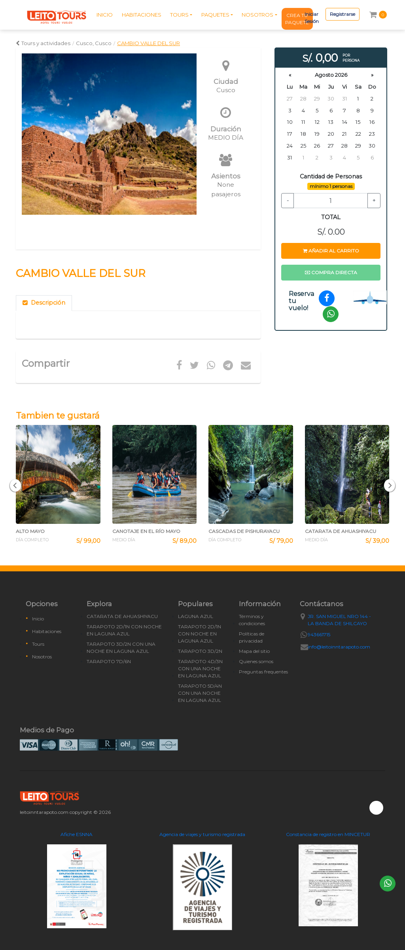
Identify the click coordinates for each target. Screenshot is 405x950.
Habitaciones (46, 631)
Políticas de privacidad (251, 637)
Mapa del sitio (254, 651)
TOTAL (331, 217)
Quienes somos (256, 661)
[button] (15, 485)
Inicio (38, 619)
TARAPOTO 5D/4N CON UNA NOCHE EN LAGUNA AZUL (200, 693)
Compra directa (331, 272)
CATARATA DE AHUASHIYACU (122, 616)
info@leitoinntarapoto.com (339, 647)
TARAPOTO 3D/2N (200, 651)
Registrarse (342, 14)
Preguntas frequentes (263, 672)
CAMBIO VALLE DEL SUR (148, 43)
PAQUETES (215, 14)
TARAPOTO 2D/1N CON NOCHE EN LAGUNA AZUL (124, 630)
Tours (38, 644)
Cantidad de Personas (331, 176)
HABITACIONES (141, 14)
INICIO (105, 14)
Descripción (44, 302)
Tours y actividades (43, 43)
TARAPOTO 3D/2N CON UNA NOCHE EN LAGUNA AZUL (121, 647)
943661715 (319, 634)
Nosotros (42, 657)
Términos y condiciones (252, 619)
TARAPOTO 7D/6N (109, 661)
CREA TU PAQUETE (297, 18)
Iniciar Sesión (312, 17)
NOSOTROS (257, 14)
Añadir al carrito (331, 251)
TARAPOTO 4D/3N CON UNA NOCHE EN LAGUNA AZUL (200, 668)
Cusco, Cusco (94, 43)
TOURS (179, 14)
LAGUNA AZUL (195, 616)
